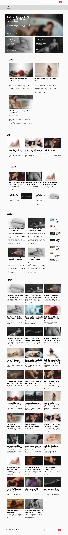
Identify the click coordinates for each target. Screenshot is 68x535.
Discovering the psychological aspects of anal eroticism (51, 404)
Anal (7, 529)
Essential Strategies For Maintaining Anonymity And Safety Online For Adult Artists (14, 319)
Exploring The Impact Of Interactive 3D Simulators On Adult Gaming (36, 230)
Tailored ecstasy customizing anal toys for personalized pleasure (15, 426)
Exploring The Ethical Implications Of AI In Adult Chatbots (15, 447)
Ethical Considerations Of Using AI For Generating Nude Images (15, 383)
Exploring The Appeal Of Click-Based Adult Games (33, 382)
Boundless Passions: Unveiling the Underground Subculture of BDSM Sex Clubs (15, 513)
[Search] (49, 2)
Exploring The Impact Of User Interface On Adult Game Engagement (33, 447)
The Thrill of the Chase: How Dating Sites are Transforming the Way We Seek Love (15, 491)
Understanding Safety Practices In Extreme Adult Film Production (33, 404)
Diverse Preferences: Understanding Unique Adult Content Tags (57, 255)
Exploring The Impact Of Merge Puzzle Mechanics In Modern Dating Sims (58, 236)
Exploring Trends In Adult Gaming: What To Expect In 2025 (33, 152)
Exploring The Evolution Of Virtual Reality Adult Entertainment (16, 230)
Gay (10, 529)
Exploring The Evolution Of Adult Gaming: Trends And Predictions (57, 222)
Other (17, 529)
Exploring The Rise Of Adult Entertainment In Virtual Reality (16, 259)
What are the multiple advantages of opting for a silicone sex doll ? (33, 469)
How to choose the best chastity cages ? (51, 468)
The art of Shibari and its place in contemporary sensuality (17, 184)
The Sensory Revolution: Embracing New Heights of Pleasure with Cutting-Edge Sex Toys (52, 491)
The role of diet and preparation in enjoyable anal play (14, 404)
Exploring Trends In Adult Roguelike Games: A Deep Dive (52, 361)
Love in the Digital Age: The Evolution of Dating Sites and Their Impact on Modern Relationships (34, 513)
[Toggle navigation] (8, 7)
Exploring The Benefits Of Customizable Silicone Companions (18, 19)
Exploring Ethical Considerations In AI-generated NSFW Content (52, 152)
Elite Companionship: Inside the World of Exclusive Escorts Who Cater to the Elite (32, 491)
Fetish (13, 529)
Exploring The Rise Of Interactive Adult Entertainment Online (51, 447)
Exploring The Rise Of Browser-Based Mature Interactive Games (57, 243)
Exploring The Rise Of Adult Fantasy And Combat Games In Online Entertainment (57, 228)
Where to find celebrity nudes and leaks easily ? (14, 151)
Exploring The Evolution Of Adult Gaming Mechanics (34, 184)
